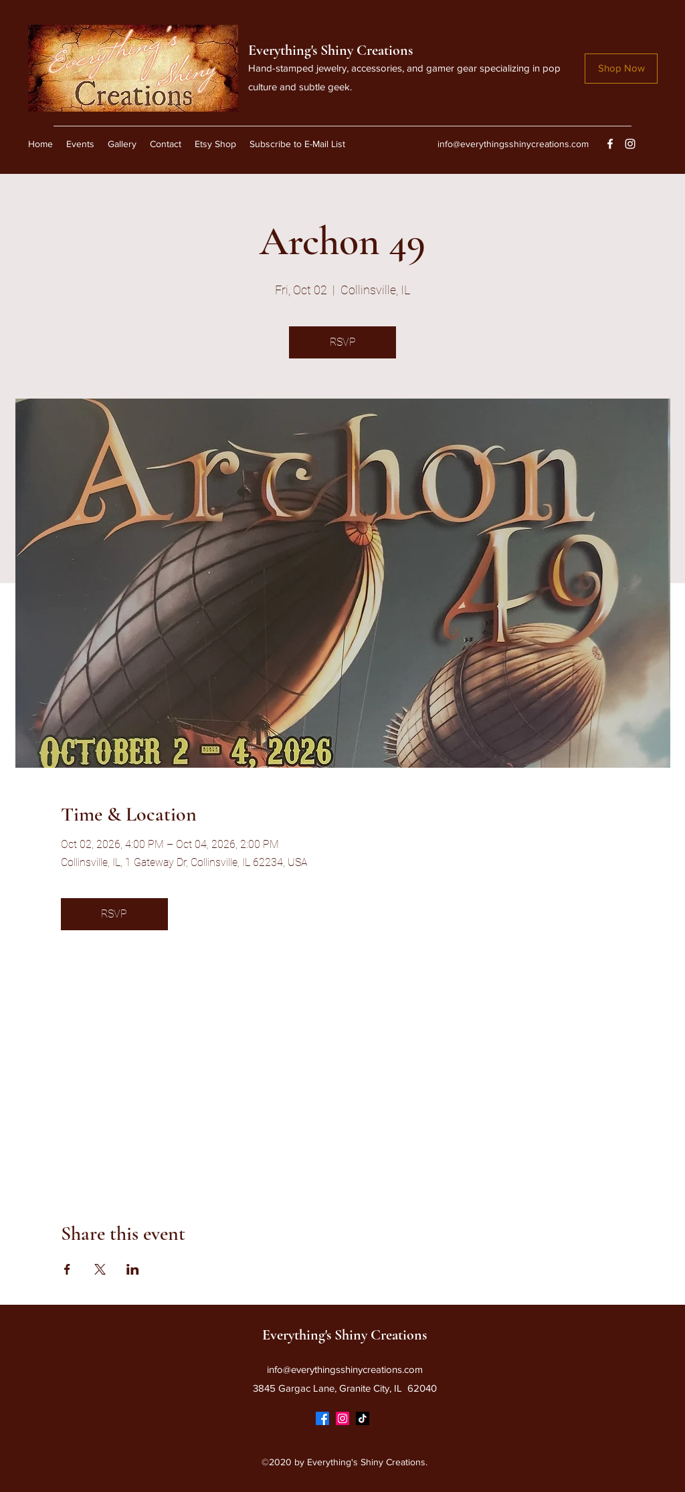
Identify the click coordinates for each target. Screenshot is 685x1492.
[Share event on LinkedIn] (132, 1269)
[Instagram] (630, 143)
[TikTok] (362, 1418)
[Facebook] (610, 143)
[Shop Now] (621, 69)
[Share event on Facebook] (67, 1269)
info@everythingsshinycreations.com (513, 143)
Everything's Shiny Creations (330, 50)
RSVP (343, 342)
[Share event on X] (100, 1269)
